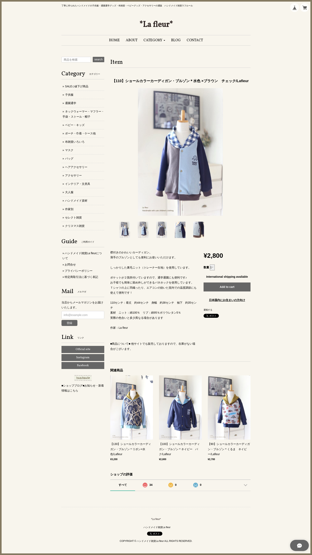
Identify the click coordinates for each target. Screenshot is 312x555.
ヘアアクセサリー (76, 167)
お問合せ (70, 264)
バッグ (69, 158)
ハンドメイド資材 (76, 200)
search (98, 59)
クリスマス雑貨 (75, 225)
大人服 (69, 192)
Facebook (83, 365)
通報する (208, 310)
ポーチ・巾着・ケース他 (80, 133)
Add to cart (227, 286)
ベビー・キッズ (75, 125)
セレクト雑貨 (73, 217)
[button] (154, 40)
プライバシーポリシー (79, 270)
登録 (69, 323)
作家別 (69, 209)
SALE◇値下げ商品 (76, 86)
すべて (123, 484)
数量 (206, 267)
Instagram (83, 357)
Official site (83, 349)
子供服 (69, 94)
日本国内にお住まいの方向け (227, 300)
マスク (69, 150)
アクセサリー (73, 175)
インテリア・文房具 (77, 183)
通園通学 (70, 103)
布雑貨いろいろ (75, 141)
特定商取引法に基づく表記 (81, 276)
